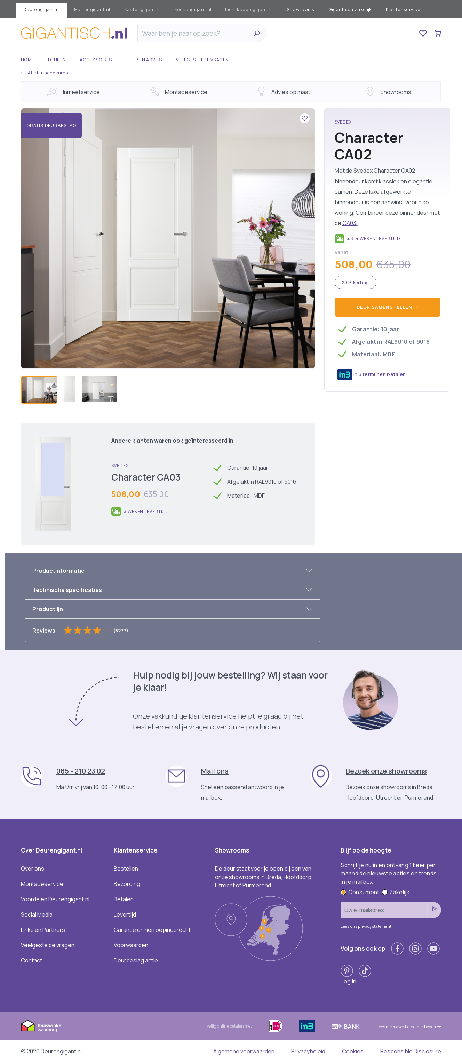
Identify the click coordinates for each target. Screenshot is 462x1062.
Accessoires (96, 59)
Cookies (353, 1051)
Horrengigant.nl (92, 9)
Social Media (37, 914)
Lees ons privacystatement (366, 926)
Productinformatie (58, 570)
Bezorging (127, 884)
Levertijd (125, 914)
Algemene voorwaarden (243, 1051)
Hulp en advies (144, 59)
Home (27, 59)
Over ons (32, 868)
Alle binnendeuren (45, 73)
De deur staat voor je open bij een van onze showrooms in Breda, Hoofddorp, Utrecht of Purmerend (264, 877)
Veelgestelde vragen (202, 59)
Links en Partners (43, 930)
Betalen (124, 899)
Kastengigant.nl (142, 9)
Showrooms (300, 9)
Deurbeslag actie (136, 960)
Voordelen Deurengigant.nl (55, 899)
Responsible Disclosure (410, 1051)
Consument (360, 892)
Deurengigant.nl (41, 9)
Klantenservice (403, 9)
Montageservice (42, 884)
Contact (31, 960)
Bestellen (126, 868)
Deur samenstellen (388, 307)
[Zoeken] (195, 33)
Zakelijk (395, 892)
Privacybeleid (308, 1051)
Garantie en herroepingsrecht (152, 930)
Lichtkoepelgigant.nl (248, 9)
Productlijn (47, 609)
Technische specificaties (67, 590)
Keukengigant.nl (192, 9)
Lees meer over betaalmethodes (409, 1027)
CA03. (350, 223)
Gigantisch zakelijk (350, 9)
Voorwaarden (131, 945)
